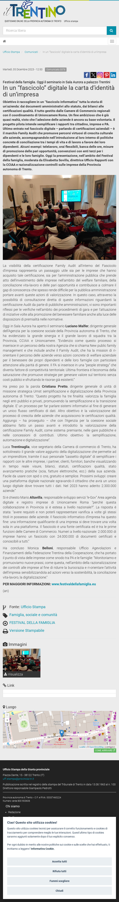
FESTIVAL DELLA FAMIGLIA (32, 622)
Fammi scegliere (60, 880)
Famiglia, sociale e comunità (33, 614)
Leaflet (82, 747)
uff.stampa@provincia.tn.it (18, 778)
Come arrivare (105, 750)
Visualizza (13, 674)
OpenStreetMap (96, 747)
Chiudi (59, 890)
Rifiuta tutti (59, 871)
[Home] (4, 41)
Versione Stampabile (26, 630)
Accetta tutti (59, 861)
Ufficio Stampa (11, 51)
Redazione (14, 812)
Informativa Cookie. (43, 848)
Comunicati (31, 51)
